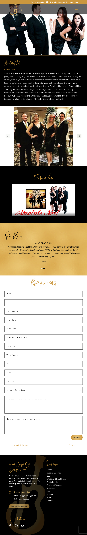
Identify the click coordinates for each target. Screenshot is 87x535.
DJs (48, 476)
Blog (49, 497)
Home (49, 470)
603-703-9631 (39, 2)
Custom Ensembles (54, 473)
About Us (50, 494)
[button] (79, 136)
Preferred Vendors (54, 485)
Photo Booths (52, 482)
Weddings (51, 488)
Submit (76, 437)
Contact (50, 501)
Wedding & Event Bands (56, 479)
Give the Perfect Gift (19, 506)
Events (49, 491)
